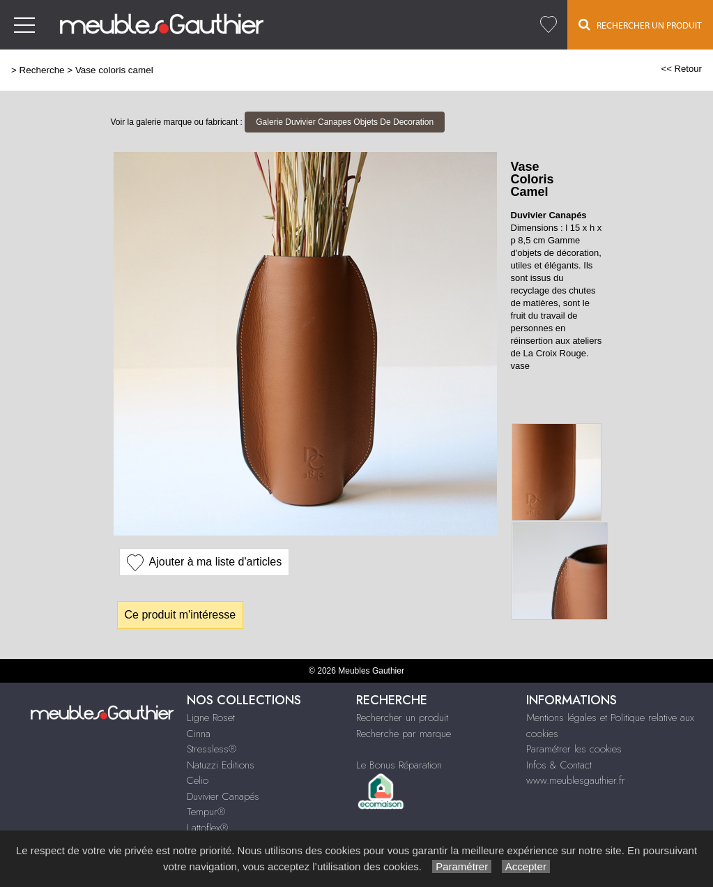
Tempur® (206, 811)
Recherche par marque (403, 733)
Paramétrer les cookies (574, 749)
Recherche (42, 70)
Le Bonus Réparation (399, 765)
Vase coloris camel (114, 70)
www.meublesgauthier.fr (575, 780)
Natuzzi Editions (220, 765)
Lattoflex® (207, 827)
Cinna (198, 733)
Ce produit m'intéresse (180, 615)
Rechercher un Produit (640, 24)
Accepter (526, 866)
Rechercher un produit (402, 717)
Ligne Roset (211, 717)
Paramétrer (462, 866)
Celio (197, 780)
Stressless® (211, 749)
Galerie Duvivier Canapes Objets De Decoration (345, 122)
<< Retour (681, 68)
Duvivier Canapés (223, 796)
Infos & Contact (559, 765)
